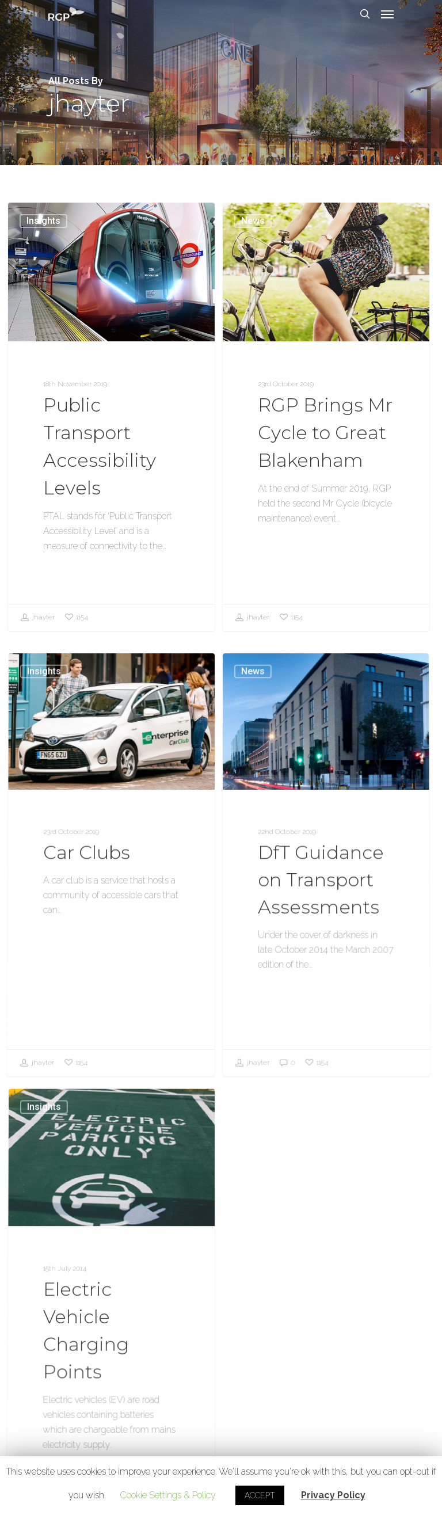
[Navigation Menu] (387, 14)
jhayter (37, 617)
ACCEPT (260, 1495)
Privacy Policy (333, 1495)
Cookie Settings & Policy (168, 1495)
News (253, 220)
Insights (43, 220)
